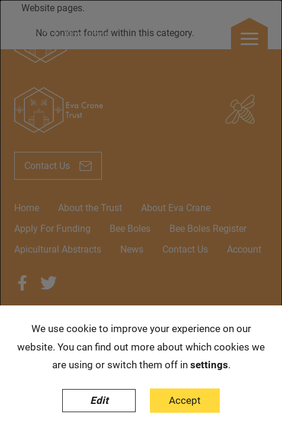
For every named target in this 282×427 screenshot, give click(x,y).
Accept (185, 400)
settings (209, 365)
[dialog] (141, 213)
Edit (99, 400)
